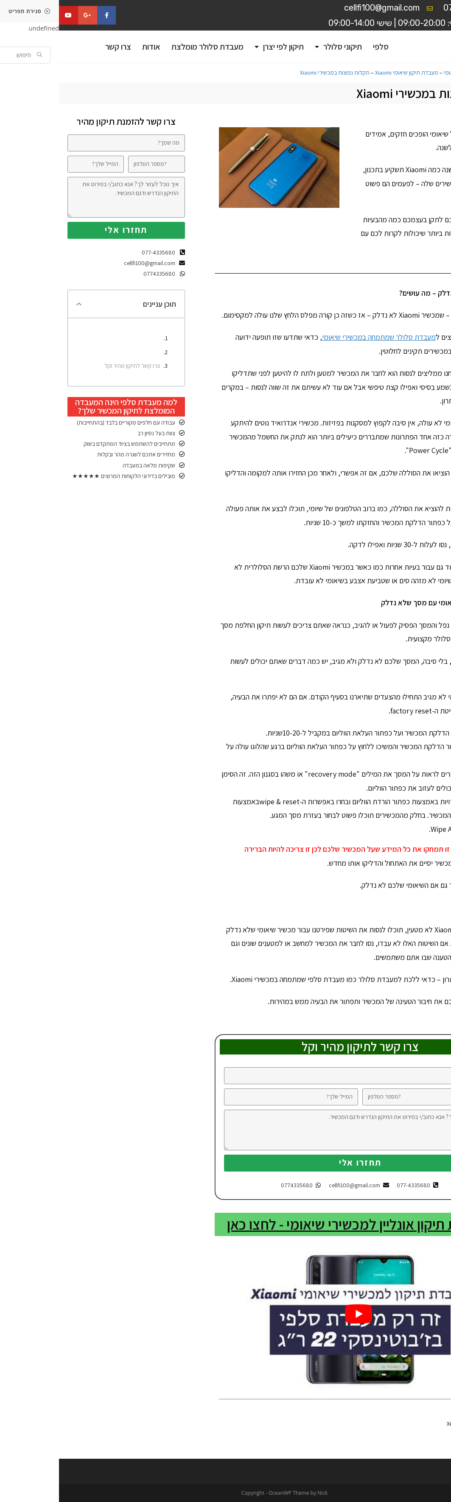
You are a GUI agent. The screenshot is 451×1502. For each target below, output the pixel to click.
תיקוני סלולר (279, 47)
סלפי (322, 46)
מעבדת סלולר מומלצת (148, 46)
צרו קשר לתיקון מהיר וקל (73, 365)
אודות (92, 46)
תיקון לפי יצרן (220, 47)
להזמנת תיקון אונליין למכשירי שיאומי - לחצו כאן (301, 1224)
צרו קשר (59, 46)
